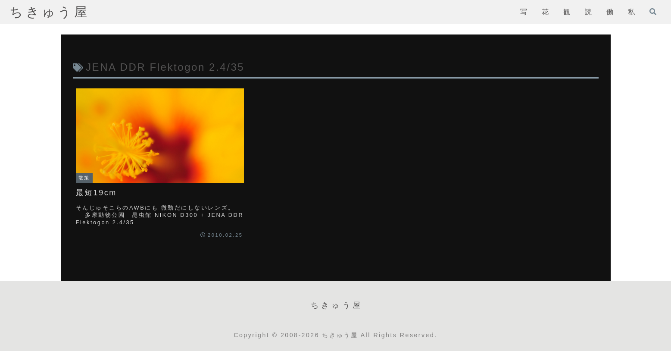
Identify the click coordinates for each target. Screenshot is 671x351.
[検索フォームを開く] (652, 11)
